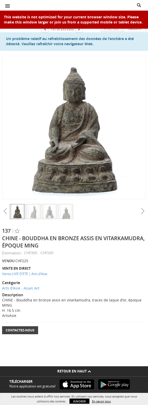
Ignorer (79, 401)
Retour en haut (74, 371)
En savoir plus (101, 401)
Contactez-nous (20, 330)
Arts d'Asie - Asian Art (20, 288)
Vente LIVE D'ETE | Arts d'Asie (24, 273)
